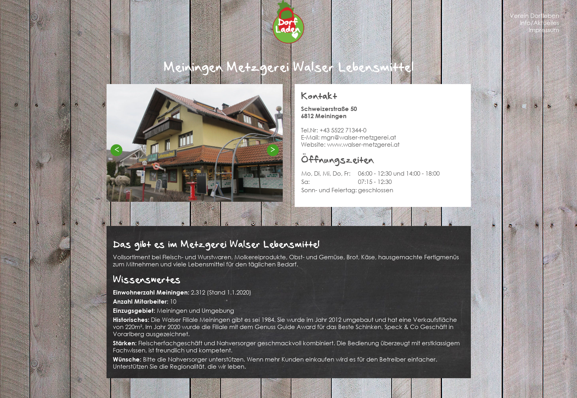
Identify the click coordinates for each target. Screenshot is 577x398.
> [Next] (272, 149)
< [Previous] (116, 149)
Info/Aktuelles (539, 23)
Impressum (544, 30)
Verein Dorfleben (534, 15)
